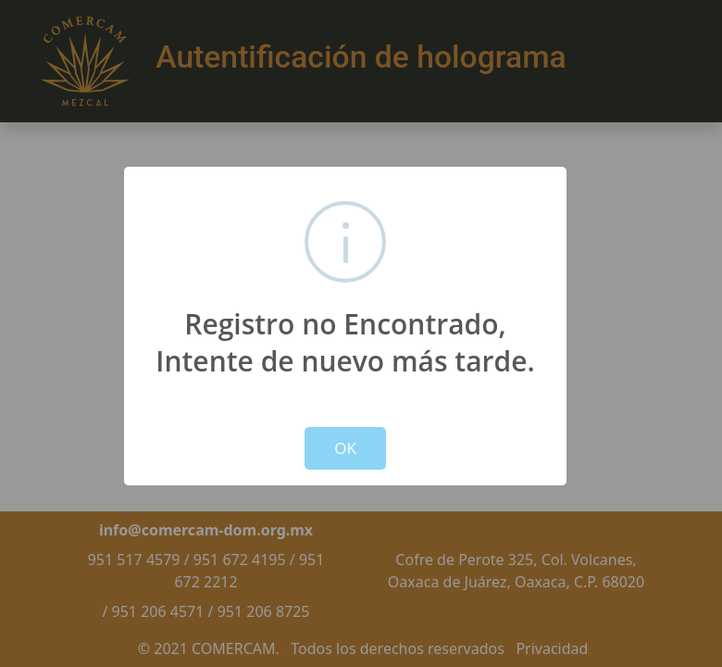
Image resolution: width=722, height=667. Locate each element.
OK (345, 448)
